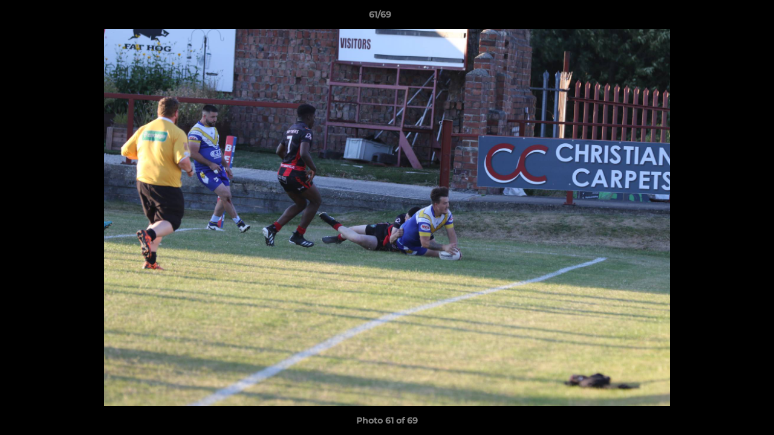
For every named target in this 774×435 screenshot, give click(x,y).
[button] (723, 17)
